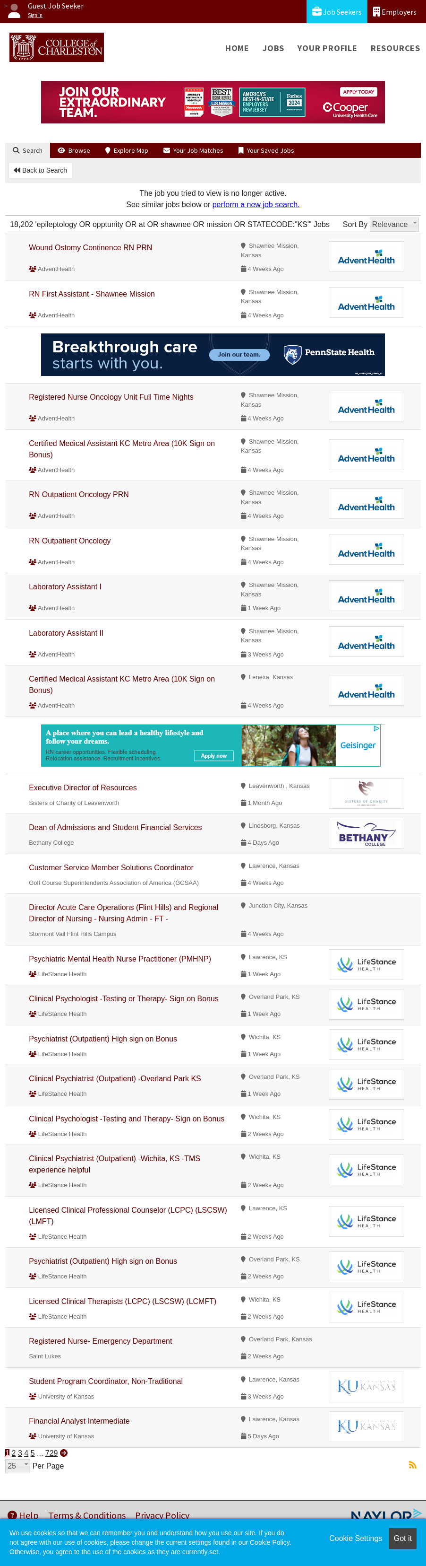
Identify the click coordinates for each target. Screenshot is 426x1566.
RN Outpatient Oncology (70, 541)
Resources (395, 48)
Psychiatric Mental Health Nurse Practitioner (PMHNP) (120, 959)
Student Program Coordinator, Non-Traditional (106, 1381)
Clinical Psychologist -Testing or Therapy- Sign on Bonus (124, 999)
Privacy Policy (162, 1515)
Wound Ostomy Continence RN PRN (90, 248)
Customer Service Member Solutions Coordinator (111, 868)
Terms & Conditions (87, 1515)
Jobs (273, 48)
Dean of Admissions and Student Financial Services (115, 827)
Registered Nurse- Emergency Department (100, 1341)
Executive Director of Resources (83, 788)
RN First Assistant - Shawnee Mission (92, 294)
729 (51, 1453)
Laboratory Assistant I (65, 587)
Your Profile (328, 48)
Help (23, 1515)
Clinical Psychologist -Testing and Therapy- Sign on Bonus (126, 1119)
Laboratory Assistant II (66, 633)
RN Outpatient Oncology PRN (79, 494)
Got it (403, 1538)
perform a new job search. (256, 205)
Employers (395, 11)
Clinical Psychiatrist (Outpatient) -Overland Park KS (115, 1079)
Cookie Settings (355, 1538)
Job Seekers (337, 11)
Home (237, 48)
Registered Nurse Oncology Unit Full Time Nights (111, 397)
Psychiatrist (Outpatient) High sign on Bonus (103, 1039)
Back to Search (40, 170)
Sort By (355, 224)
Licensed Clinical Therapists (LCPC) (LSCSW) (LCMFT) (122, 1301)
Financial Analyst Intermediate (79, 1421)
